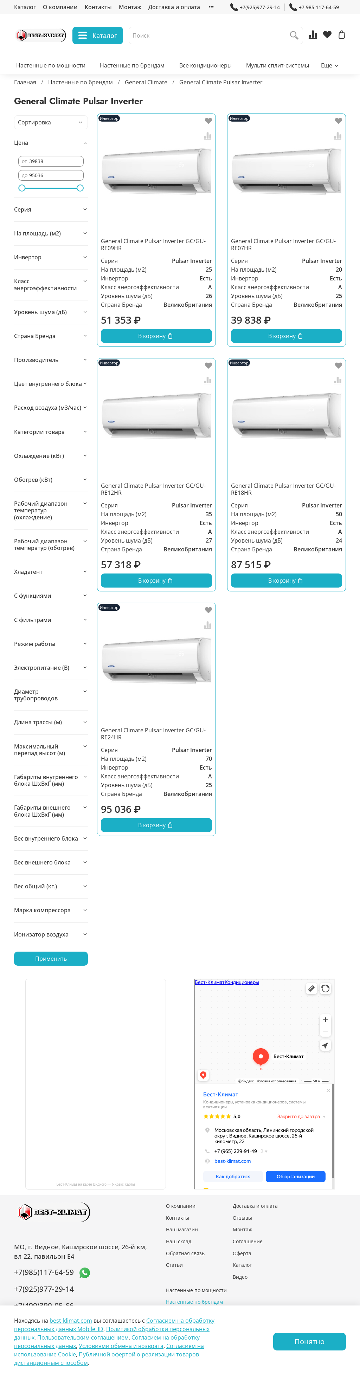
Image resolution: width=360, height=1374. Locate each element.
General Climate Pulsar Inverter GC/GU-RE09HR (153, 244)
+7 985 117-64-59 (314, 7)
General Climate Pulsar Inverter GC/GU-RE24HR (153, 733)
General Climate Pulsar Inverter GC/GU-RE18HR (283, 489)
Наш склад (178, 1241)
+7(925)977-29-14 (255, 7)
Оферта (242, 1253)
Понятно (309, 1341)
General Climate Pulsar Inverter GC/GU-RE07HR (283, 244)
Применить (51, 959)
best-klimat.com (71, 1320)
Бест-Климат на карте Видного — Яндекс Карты (96, 1184)
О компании (60, 7)
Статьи (174, 1265)
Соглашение (248, 1241)
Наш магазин (182, 1229)
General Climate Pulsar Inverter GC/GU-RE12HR (153, 489)
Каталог (25, 7)
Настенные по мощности (50, 65)
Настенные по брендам (132, 65)
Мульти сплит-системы (277, 65)
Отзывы (242, 1217)
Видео (240, 1276)
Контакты (98, 7)
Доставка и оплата (174, 7)
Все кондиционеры (205, 65)
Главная (25, 82)
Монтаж (130, 7)
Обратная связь (185, 1253)
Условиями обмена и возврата (121, 1346)
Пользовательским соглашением (83, 1337)
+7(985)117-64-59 (44, 1272)
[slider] (22, 188)
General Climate (146, 82)
